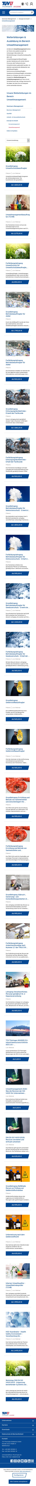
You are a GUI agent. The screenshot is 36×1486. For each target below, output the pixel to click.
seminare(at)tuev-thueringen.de (12, 1455)
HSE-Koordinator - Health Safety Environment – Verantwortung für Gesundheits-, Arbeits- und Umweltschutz (16, 1334)
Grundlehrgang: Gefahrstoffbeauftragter (15, 702)
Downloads (6, 1429)
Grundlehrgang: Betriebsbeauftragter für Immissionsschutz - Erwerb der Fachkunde (18, 508)
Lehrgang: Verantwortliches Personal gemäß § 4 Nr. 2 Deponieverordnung (16, 994)
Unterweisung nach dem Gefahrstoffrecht (15, 1236)
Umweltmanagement (14, 127)
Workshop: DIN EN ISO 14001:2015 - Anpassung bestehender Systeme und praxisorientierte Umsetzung (17, 1383)
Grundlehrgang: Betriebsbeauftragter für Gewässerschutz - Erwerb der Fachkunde (17, 605)
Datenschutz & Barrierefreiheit (12, 1434)
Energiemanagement (14, 124)
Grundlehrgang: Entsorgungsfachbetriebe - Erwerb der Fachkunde (16, 411)
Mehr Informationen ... (25, 1471)
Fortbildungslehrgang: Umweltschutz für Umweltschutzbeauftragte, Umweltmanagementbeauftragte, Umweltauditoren (18, 266)
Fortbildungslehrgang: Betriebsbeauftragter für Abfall (15, 363)
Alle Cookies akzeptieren (18, 1481)
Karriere (5, 1425)
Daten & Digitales (12, 131)
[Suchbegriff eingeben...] (19, 12)
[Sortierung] (18, 140)
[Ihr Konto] (31, 4)
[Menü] (3, 12)
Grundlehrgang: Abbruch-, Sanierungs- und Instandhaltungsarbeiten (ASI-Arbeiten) (17, 897)
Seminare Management (15, 106)
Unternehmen (7, 1420)
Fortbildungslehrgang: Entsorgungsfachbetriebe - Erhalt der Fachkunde (16, 460)
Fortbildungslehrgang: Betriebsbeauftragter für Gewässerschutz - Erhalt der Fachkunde (17, 654)
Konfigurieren (19, 1475)
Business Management (13, 110)
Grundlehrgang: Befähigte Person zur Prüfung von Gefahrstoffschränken (16, 1188)
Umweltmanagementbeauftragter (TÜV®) (18, 216)
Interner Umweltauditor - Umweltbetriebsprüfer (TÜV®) (15, 1285)
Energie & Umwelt (12, 121)
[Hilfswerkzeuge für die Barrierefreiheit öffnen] (22, 4)
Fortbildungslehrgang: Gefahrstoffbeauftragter (15, 750)
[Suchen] (32, 12)
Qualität (9, 113)
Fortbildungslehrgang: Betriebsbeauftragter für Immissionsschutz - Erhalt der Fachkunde (17, 557)
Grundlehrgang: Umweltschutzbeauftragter (16, 167)
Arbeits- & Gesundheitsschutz (16, 117)
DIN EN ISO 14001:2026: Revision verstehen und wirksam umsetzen (15, 1140)
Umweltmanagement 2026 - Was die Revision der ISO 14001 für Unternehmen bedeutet (17, 1091)
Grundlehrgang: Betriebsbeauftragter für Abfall (15, 314)
